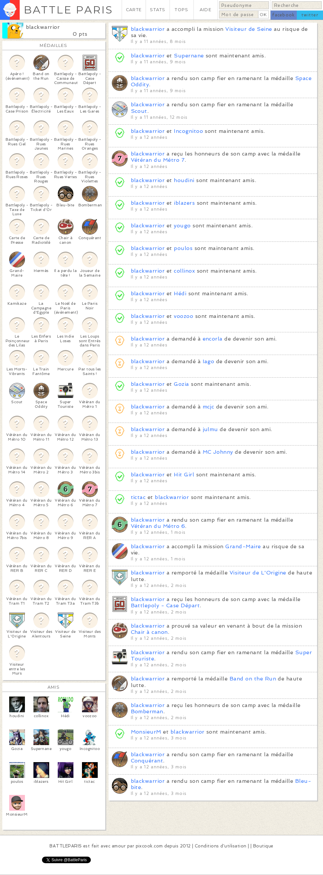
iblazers (184, 203)
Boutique (263, 846)
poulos (183, 248)
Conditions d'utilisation (221, 846)
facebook (283, 14)
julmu (210, 429)
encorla (213, 339)
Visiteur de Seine (248, 29)
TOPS (181, 9)
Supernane (189, 55)
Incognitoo (188, 131)
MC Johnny (218, 452)
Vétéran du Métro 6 (158, 526)
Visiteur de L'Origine (258, 573)
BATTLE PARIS (68, 9)
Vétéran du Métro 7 (158, 160)
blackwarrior (43, 27)
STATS (157, 9)
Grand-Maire (243, 546)
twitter (309, 14)
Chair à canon (149, 632)
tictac (138, 497)
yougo (182, 225)
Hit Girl (184, 474)
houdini (184, 180)
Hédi (180, 293)
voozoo (183, 316)
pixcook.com (149, 846)
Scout (139, 111)
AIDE (206, 9)
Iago (208, 361)
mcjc (208, 407)
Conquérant (147, 761)
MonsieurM (146, 732)
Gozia (181, 384)
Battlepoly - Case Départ (165, 605)
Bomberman (147, 711)
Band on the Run (253, 679)
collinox (184, 271)
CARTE (134, 9)
